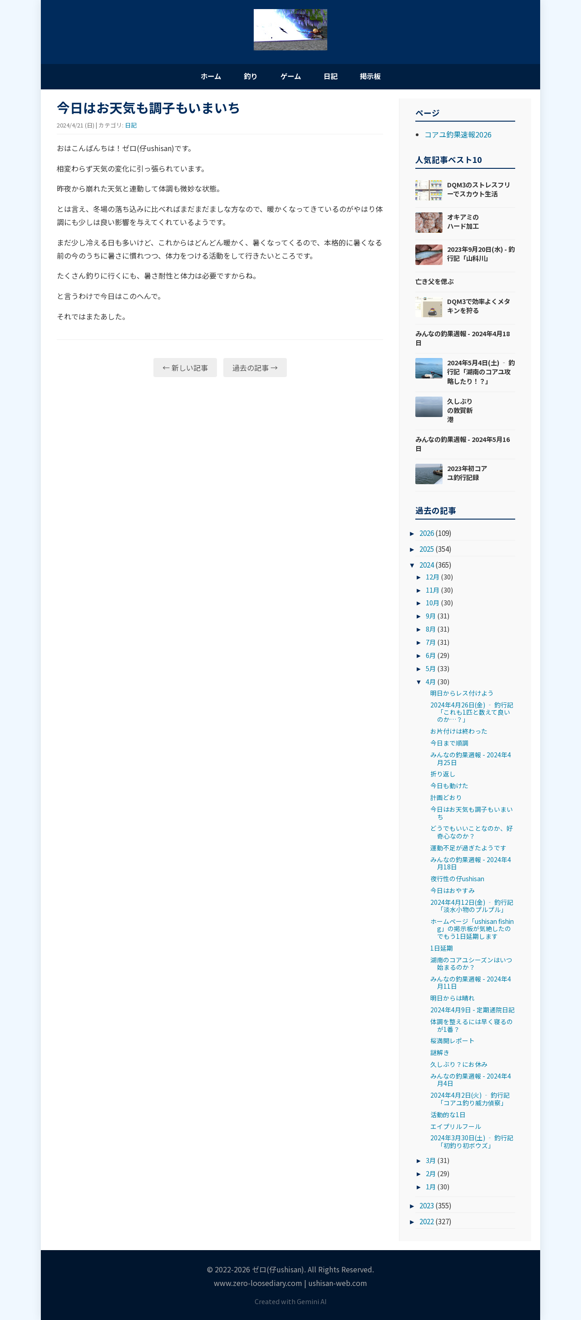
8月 (431, 630)
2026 (426, 534)
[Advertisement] (220, 455)
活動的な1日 (448, 1115)
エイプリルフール (455, 1127)
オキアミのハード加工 (463, 222)
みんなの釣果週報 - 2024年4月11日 (470, 984)
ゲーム (290, 76)
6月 (431, 656)
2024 (426, 566)
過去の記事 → (255, 368)
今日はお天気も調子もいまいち (471, 814)
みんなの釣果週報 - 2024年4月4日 (470, 1081)
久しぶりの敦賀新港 (460, 411)
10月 (432, 604)
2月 (431, 1174)
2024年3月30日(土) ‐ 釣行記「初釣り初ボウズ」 (471, 1142)
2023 (426, 1207)
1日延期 (441, 949)
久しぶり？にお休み (458, 1065)
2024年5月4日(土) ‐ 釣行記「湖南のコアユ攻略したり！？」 (481, 373)
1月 (431, 1187)
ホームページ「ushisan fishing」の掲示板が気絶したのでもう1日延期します (472, 930)
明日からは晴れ (452, 999)
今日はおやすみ (452, 891)
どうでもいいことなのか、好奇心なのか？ (471, 833)
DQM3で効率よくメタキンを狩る (478, 307)
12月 (432, 578)
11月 (432, 591)
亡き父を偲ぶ (434, 282)
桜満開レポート (452, 1041)
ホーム (200, 76)
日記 (336, 76)
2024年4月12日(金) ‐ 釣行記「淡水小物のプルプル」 (471, 907)
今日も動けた (449, 786)
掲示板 (381, 76)
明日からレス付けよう (462, 694)
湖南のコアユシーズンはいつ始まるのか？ (471, 965)
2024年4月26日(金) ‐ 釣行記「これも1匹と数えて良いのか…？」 (471, 714)
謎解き (439, 1053)
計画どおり (446, 798)
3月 (431, 1161)
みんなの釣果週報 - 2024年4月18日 (462, 339)
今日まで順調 (449, 744)
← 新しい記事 (185, 368)
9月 (431, 617)
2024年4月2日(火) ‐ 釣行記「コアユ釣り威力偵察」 (470, 1100)
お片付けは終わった (458, 732)
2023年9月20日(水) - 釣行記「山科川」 (481, 254)
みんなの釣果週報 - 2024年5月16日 (462, 445)
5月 (431, 669)
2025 (426, 550)
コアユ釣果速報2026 (458, 135)
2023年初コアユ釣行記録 (467, 474)
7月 (431, 643)
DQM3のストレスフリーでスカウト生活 (478, 190)
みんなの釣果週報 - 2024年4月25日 (470, 759)
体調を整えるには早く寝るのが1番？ (471, 1026)
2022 (426, 1222)
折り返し (443, 775)
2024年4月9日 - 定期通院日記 (472, 1011)
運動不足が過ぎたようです (468, 849)
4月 (431, 682)
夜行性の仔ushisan (457, 879)
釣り (245, 76)
